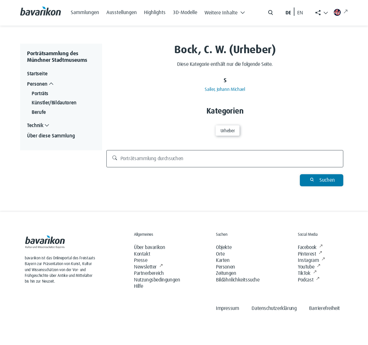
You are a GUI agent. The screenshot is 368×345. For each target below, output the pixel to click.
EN (300, 13)
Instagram (311, 260)
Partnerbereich (149, 273)
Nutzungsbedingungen (157, 280)
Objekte (223, 247)
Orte (220, 254)
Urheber (228, 131)
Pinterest (310, 254)
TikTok (307, 273)
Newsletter (148, 267)
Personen (225, 267)
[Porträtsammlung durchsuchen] (225, 158)
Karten (223, 260)
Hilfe (138, 286)
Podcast (308, 280)
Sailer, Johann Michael (225, 89)
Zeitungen (226, 273)
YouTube (309, 267)
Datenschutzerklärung (274, 308)
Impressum (227, 308)
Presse (140, 260)
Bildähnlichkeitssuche (238, 280)
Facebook (310, 247)
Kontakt (142, 254)
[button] (226, 11)
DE (288, 13)
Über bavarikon (149, 247)
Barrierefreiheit (324, 308)
